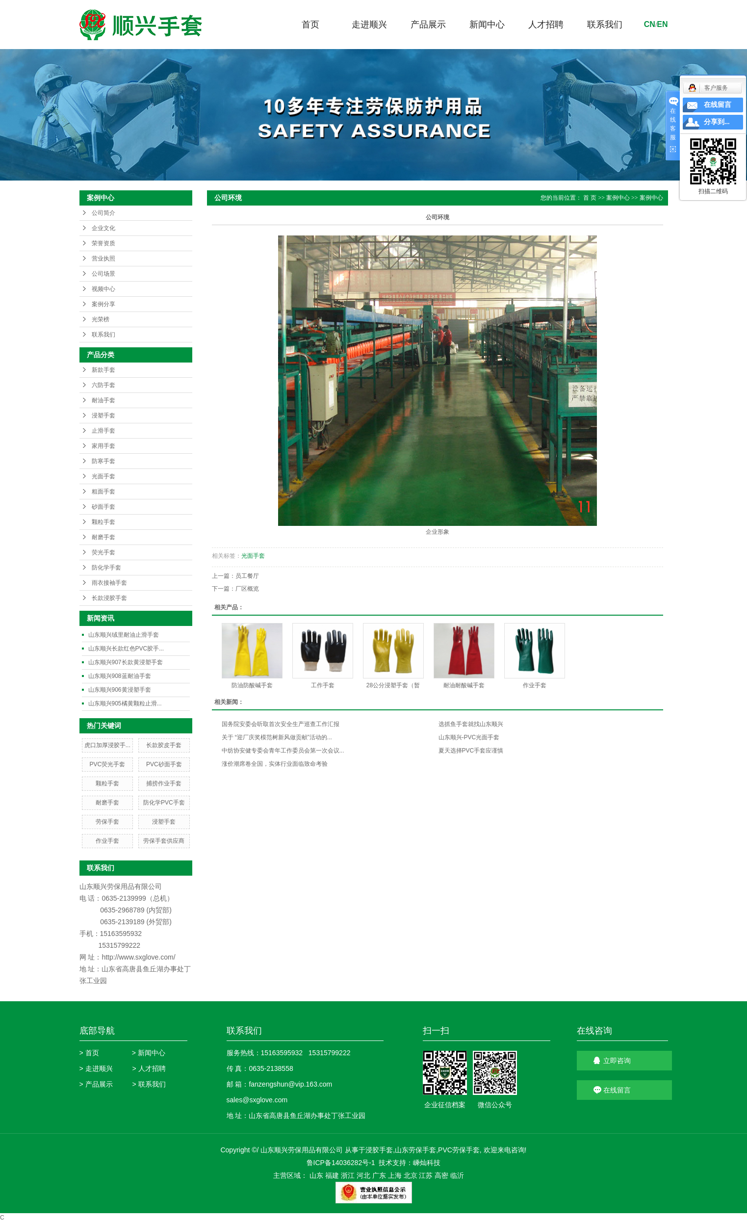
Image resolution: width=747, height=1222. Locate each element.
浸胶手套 (379, 1150)
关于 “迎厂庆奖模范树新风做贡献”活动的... (277, 737)
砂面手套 (103, 506)
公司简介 (103, 212)
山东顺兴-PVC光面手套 (469, 737)
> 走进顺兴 (96, 1068)
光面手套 (103, 476)
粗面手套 (103, 491)
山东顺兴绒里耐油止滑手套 (123, 634)
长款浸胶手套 (109, 598)
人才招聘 (546, 24)
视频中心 (103, 289)
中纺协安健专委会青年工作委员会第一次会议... (283, 750)
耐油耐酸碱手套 (464, 685)
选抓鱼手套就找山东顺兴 (470, 724)
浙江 (348, 1175)
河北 (363, 1175)
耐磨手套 (103, 537)
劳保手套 (107, 821)
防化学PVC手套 (164, 802)
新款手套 (103, 369)
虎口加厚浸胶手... (107, 745)
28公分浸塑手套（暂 (393, 685)
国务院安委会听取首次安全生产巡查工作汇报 (280, 724)
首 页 (589, 197)
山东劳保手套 (415, 1150)
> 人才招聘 (149, 1068)
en (662, 24)
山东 (316, 1175)
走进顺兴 (369, 24)
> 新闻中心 (148, 1053)
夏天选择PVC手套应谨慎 (471, 750)
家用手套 (103, 445)
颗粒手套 (103, 522)
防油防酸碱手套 (252, 685)
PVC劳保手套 (459, 1150)
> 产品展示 (96, 1084)
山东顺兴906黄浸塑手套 (119, 689)
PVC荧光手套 (107, 764)
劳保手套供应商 (163, 840)
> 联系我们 (149, 1084)
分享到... (717, 122)
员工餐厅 (247, 575)
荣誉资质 (103, 243)
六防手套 (103, 385)
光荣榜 (100, 319)
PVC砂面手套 (164, 764)
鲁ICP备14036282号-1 (341, 1163)
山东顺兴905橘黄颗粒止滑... (125, 703)
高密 (441, 1175)
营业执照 (103, 258)
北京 (410, 1175)
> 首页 (89, 1053)
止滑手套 (103, 430)
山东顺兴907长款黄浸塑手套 (125, 662)
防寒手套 (103, 461)
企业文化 (103, 228)
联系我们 (604, 24)
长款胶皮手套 (163, 745)
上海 (395, 1175)
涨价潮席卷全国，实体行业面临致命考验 (275, 763)
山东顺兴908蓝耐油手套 (119, 676)
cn (649, 24)
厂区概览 (247, 588)
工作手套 (323, 685)
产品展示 (428, 24)
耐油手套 (103, 400)
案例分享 (103, 304)
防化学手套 (106, 567)
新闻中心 (487, 24)
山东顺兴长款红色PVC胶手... (126, 648)
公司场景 (103, 273)
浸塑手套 (103, 415)
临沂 (457, 1175)
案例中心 (618, 197)
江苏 (426, 1175)
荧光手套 (103, 552)
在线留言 (617, 1090)
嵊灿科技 (426, 1163)
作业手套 (107, 840)
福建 (332, 1175)
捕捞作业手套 (163, 783)
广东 (379, 1175)
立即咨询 (617, 1061)
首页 (310, 24)
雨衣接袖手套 (109, 582)
